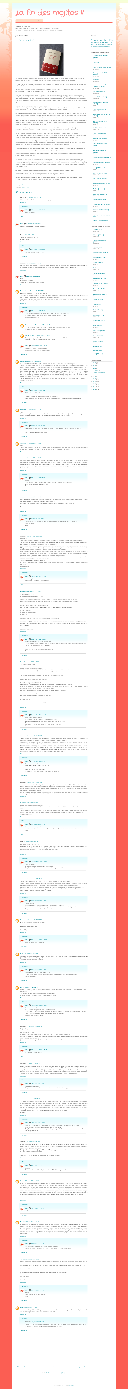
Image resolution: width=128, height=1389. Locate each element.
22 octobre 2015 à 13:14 (34, 197)
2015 (94, 368)
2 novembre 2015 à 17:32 (34, 536)
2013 (94, 379)
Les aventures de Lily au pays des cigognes (100, 85)
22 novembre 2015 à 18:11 (39, 345)
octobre (97, 370)
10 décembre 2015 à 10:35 (39, 970)
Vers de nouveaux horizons (101, 162)
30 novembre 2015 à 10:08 (39, 901)
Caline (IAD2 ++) (98, 350)
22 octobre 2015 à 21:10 (34, 361)
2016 (94, 365)
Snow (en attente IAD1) (100, 173)
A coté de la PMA (101, 40)
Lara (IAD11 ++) (98, 354)
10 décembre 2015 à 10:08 (30, 987)
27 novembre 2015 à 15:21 (32, 841)
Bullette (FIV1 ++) (98, 315)
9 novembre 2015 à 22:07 (34, 736)
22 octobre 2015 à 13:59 (38, 210)
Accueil (19, 21)
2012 (94, 381)
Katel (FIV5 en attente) (100, 97)
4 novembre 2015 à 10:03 (38, 576)
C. (21, 802)
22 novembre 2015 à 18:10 (39, 824)
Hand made (104, 46)
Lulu (21, 953)
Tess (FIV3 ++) (97, 346)
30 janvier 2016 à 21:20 (32, 1181)
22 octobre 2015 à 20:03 (37, 291)
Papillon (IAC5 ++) (98, 247)
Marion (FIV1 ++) (98, 341)
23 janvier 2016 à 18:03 (38, 1122)
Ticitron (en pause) (99, 189)
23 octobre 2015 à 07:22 (34, 443)
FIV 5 (108, 44)
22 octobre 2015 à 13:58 (33, 223)
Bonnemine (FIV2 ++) (99, 289)
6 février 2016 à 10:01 (32, 1259)
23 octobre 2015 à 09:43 (38, 426)
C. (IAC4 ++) (96, 268)
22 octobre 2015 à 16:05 (33, 276)
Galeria (22, 1181)
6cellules (96, 79)
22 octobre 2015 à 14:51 (38, 249)
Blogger (71, 1385)
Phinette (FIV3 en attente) (101, 210)
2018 (94, 363)
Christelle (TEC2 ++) (99, 320)
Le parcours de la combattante (33, 21)
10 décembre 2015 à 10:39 (39, 1005)
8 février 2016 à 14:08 (37, 1290)
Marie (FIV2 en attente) (100, 138)
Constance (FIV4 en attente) (101, 204)
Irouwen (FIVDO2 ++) (99, 257)
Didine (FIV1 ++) (98, 310)
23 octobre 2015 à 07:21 (34, 409)
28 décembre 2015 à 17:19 (39, 1050)
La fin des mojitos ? (49, 13)
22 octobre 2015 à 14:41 (32, 235)
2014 (94, 376)
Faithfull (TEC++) (98, 229)
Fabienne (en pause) (99, 109)
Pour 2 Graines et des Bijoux (102, 67)
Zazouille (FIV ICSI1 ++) (100, 294)
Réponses (25, 206)
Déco (99, 46)
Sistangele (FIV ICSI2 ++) (100, 252)
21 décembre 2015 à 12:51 (34, 1026)
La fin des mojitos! (99, 372)
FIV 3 (92, 44)
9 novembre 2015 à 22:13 (34, 782)
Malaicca (23, 1222)
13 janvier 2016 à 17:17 (33, 1063)
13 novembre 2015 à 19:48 (42, 325)
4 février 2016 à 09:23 (37, 1208)
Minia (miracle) (97, 325)
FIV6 (99, 44)
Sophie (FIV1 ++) (98, 299)
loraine (22, 1307)
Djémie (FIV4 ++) (98, 262)
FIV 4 (108, 46)
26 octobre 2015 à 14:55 (38, 518)
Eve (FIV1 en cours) (99, 91)
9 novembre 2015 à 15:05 (38, 639)
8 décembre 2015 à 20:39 (31, 953)
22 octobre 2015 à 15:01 (34, 263)
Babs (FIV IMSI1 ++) (99, 336)
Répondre (23, 202)
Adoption (103, 44)
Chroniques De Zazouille (100, 283)
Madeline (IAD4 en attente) (101, 128)
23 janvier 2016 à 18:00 (38, 1083)
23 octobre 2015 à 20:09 (34, 458)
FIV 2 (107, 42)
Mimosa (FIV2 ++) (98, 235)
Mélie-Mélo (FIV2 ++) (99, 278)
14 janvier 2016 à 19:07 (33, 1099)
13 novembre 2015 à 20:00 (42, 335)
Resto (96, 46)
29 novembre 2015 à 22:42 (34, 879)
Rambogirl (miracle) (99, 273)
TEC (96, 44)
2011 (94, 384)
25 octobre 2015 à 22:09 (34, 497)
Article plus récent (22, 1367)
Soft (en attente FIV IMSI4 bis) (102, 157)
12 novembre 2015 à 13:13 (39, 761)
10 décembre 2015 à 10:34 (39, 940)
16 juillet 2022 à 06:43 (31, 1307)
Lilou (26, 210)
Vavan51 (23, 1259)
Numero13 (23, 361)
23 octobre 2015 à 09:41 (38, 311)
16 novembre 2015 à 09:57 (30, 802)
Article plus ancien (81, 1367)
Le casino (96, 62)
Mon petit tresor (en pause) (101, 183)
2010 (94, 386)
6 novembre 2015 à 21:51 (33, 591)
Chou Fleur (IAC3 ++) (99, 331)
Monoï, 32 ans (24, 291)
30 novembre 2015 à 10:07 (39, 861)
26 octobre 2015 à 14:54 (38, 478)
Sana (21, 662)
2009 (94, 389)
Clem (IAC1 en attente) (100, 178)
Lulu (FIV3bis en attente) (100, 168)
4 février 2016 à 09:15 (37, 1165)
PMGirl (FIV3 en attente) (100, 220)
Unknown (23, 409)
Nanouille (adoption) (99, 199)
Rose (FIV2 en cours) (99, 133)
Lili (21, 987)
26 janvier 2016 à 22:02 (33, 1141)
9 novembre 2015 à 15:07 (38, 715)
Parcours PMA (25, 187)
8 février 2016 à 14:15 (37, 1243)
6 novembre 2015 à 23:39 (31, 662)
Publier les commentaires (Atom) (55, 1373)
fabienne (23, 591)
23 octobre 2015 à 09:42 (38, 390)
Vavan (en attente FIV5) (100, 194)
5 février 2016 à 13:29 (32, 1222)
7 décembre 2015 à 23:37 (34, 920)
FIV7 (111, 42)
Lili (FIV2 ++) (97, 304)
